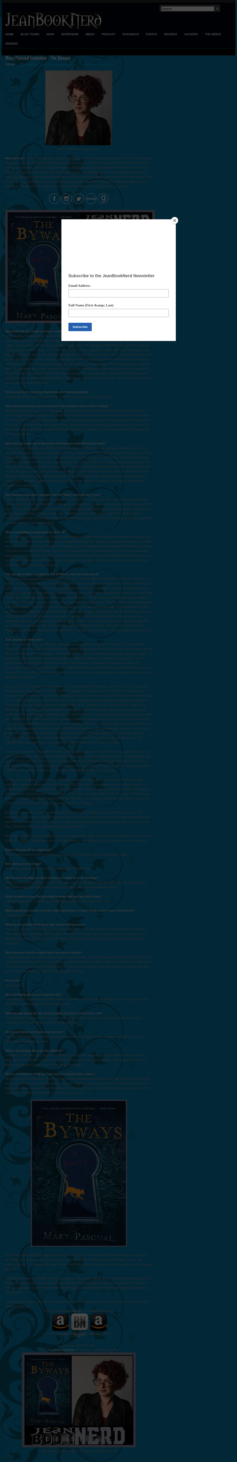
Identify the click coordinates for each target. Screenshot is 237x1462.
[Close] (174, 220)
